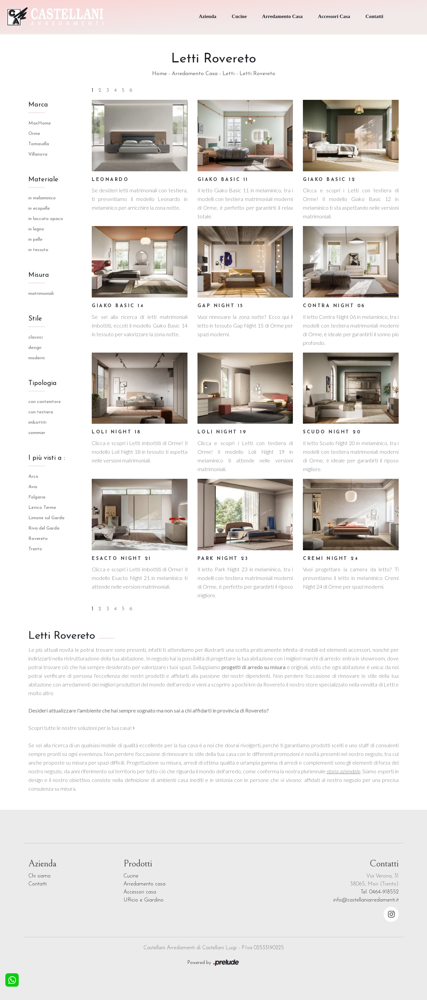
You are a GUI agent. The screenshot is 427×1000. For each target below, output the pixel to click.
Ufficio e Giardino (143, 900)
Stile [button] (35, 319)
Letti (229, 73)
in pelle (35, 239)
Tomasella (38, 144)
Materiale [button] (43, 179)
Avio (32, 486)
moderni (36, 358)
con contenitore (44, 401)
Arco (33, 476)
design (34, 347)
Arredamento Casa (282, 16)
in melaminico (42, 198)
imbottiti (37, 422)
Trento (35, 549)
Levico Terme (42, 507)
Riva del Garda (43, 528)
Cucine (239, 16)
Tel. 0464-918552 (380, 892)
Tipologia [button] (42, 383)
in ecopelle (39, 208)
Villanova (37, 154)
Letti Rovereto (257, 73)
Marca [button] (38, 105)
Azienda (208, 16)
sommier (36, 432)
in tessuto (38, 249)
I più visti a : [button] (46, 458)
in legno (36, 229)
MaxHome (39, 123)
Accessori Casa (334, 16)
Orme (34, 133)
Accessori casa (139, 892)
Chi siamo (39, 876)
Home (159, 73)
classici (35, 337)
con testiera (40, 412)
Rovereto (38, 538)
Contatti (374, 16)
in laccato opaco (45, 218)
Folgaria (36, 497)
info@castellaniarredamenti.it (366, 900)
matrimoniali (41, 293)
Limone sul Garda (46, 518)
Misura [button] (38, 275)
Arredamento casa (144, 884)
